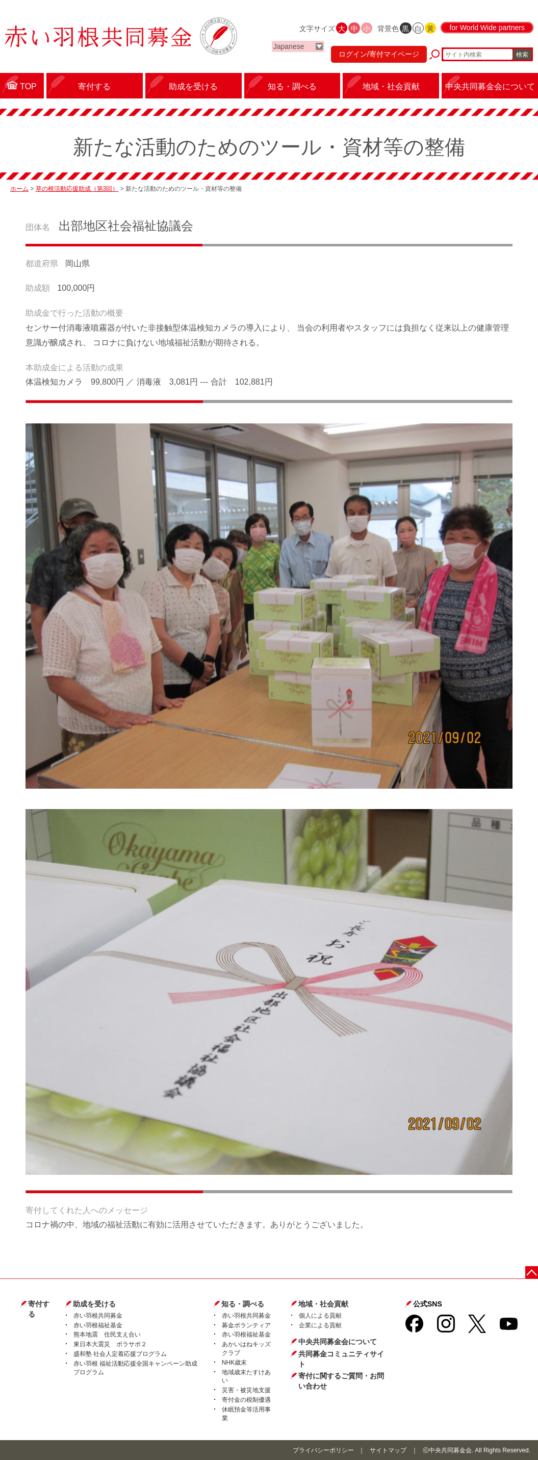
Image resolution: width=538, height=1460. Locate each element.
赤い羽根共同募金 (97, 1315)
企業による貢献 (320, 1325)
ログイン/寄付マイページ (379, 54)
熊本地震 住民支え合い (107, 1334)
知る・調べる (242, 1304)
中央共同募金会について (337, 1342)
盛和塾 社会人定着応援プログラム (120, 1353)
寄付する (38, 1309)
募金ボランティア (246, 1325)
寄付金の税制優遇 (246, 1399)
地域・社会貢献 (323, 1304)
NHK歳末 (234, 1362)
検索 (522, 54)
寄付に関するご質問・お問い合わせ (341, 1381)
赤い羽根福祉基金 (97, 1325)
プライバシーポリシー (323, 1450)
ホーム (19, 188)
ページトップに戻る (531, 1272)
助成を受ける (94, 1304)
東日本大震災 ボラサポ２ (110, 1344)
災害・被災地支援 (246, 1390)
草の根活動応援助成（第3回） (77, 188)
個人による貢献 (320, 1315)
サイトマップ (388, 1450)
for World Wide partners (487, 27)
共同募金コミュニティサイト (341, 1359)
